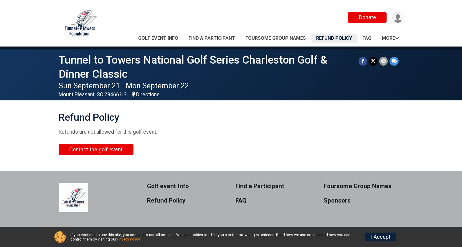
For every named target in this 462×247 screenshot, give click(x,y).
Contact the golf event (96, 149)
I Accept (380, 237)
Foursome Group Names (275, 38)
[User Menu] (397, 17)
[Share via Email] (383, 61)
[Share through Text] (394, 61)
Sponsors (337, 200)
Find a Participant (212, 38)
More (388, 38)
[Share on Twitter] (373, 61)
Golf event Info (158, 38)
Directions (148, 94)
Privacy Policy (128, 239)
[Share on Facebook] (363, 61)
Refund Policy (334, 38)
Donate (367, 17)
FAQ (367, 38)
